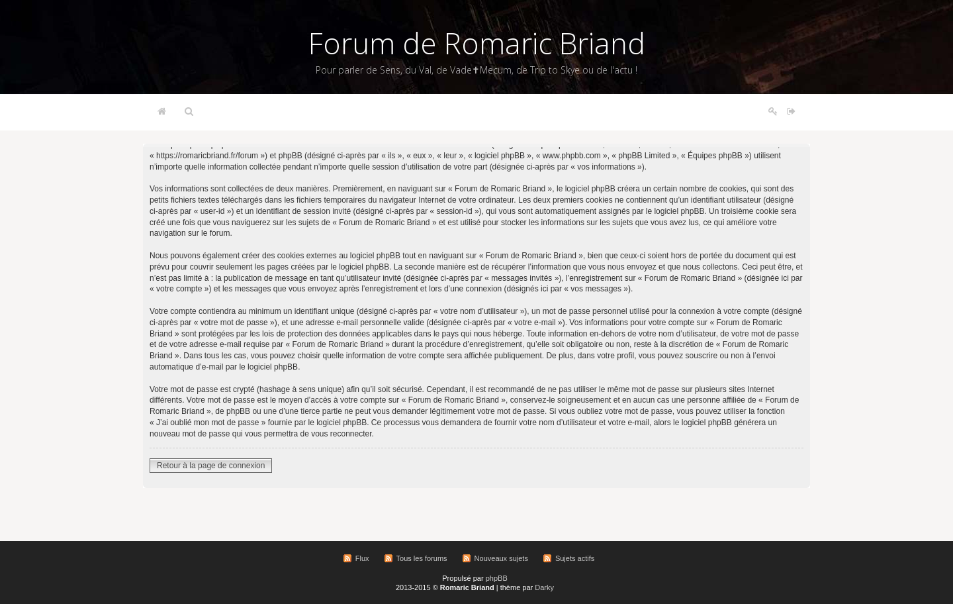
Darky (544, 587)
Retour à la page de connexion (211, 465)
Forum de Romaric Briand (476, 43)
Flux (362, 558)
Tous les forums (421, 558)
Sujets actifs (574, 558)
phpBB (497, 578)
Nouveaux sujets (501, 558)
